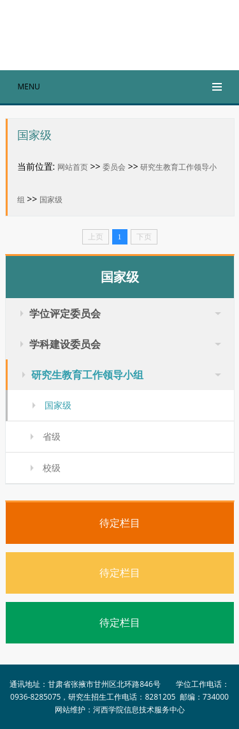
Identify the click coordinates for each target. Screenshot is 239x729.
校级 (52, 468)
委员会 (114, 167)
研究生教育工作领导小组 (87, 375)
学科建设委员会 (65, 344)
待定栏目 (119, 523)
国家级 (51, 199)
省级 (52, 436)
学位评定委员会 (65, 313)
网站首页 (72, 167)
